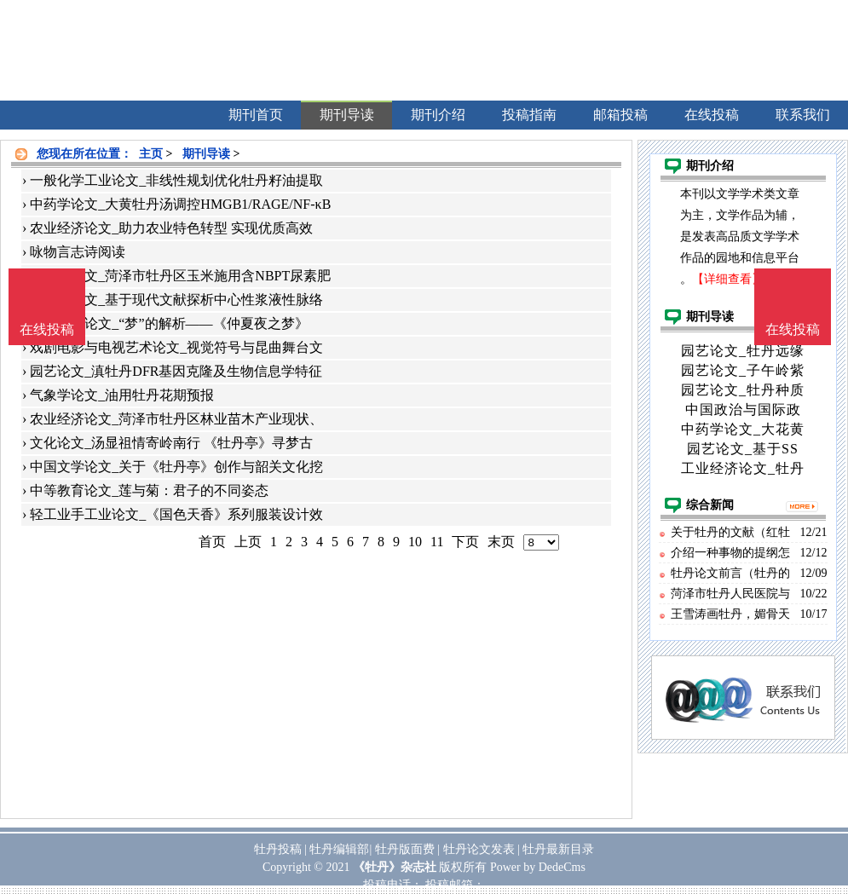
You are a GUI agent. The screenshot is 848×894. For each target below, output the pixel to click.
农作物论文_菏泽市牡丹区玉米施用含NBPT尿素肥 (180, 275)
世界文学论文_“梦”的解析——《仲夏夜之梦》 (169, 323)
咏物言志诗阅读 (77, 252)
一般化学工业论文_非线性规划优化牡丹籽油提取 (176, 180)
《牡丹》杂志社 (394, 867)
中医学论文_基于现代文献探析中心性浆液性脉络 (176, 299)
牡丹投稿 (278, 849)
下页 (465, 541)
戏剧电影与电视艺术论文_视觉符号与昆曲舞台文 (176, 347)
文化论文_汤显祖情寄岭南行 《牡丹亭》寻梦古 (171, 442)
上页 (248, 541)
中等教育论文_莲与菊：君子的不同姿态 (149, 490)
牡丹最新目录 (558, 849)
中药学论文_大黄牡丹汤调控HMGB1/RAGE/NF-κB (180, 204)
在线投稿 (792, 329)
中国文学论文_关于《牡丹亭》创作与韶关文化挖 (176, 466)
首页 (212, 541)
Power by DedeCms (538, 867)
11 (436, 541)
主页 (151, 153)
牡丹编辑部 (339, 849)
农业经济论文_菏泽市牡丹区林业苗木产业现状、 (176, 419)
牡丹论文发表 (479, 849)
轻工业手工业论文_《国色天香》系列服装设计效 (176, 514)
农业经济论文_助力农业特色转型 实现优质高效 (171, 228)
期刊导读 (206, 153)
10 (415, 541)
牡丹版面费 (405, 849)
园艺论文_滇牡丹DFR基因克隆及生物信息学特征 (176, 371)
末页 (501, 541)
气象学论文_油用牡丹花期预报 (122, 395)
